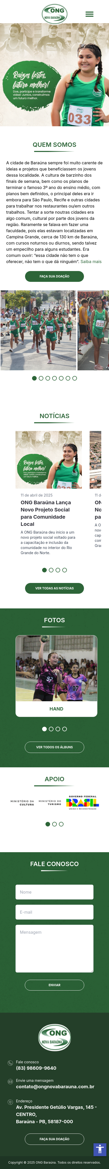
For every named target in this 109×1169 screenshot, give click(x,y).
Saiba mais (91, 261)
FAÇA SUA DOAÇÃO (54, 276)
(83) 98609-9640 (36, 1068)
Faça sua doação (54, 1139)
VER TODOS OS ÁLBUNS (54, 747)
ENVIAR (54, 985)
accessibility (100, 1149)
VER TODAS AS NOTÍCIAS (54, 588)
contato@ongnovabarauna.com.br (55, 1086)
